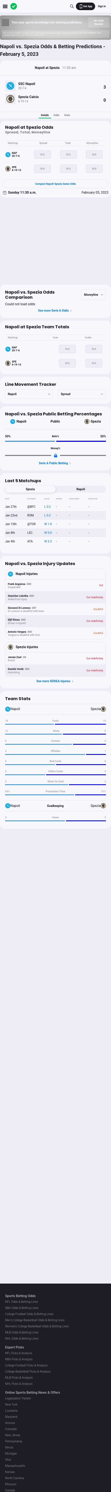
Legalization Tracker (18, 1398)
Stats (67, 115)
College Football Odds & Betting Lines (29, 1314)
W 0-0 (48, 532)
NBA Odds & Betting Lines (21, 1308)
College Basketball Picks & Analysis (28, 1371)
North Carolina (14, 1478)
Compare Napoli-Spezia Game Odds (55, 183)
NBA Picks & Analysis (19, 1359)
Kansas (10, 1472)
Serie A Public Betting (55, 463)
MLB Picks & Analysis (19, 1377)
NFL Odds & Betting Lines (21, 1301)
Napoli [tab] (80, 489)
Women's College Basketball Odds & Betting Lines (37, 1326)
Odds (56, 115)
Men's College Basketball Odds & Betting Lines (34, 1320)
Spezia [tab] (30, 489)
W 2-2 (48, 541)
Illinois (9, 1447)
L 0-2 (47, 506)
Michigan (11, 1453)
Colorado (11, 1429)
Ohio (8, 1459)
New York (11, 1404)
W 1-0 (48, 524)
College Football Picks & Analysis (26, 1365)
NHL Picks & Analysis (19, 1383)
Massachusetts (15, 1465)
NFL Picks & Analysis (18, 1353)
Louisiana (11, 1410)
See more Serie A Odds (55, 311)
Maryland (11, 1416)
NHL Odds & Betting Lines (21, 1338)
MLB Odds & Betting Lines (21, 1332)
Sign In (102, 6)
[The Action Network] (13, 6)
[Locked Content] (55, 455)
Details (45, 115)
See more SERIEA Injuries (55, 681)
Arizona (10, 1423)
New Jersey (12, 1435)
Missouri (10, 1484)
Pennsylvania (13, 1441)
